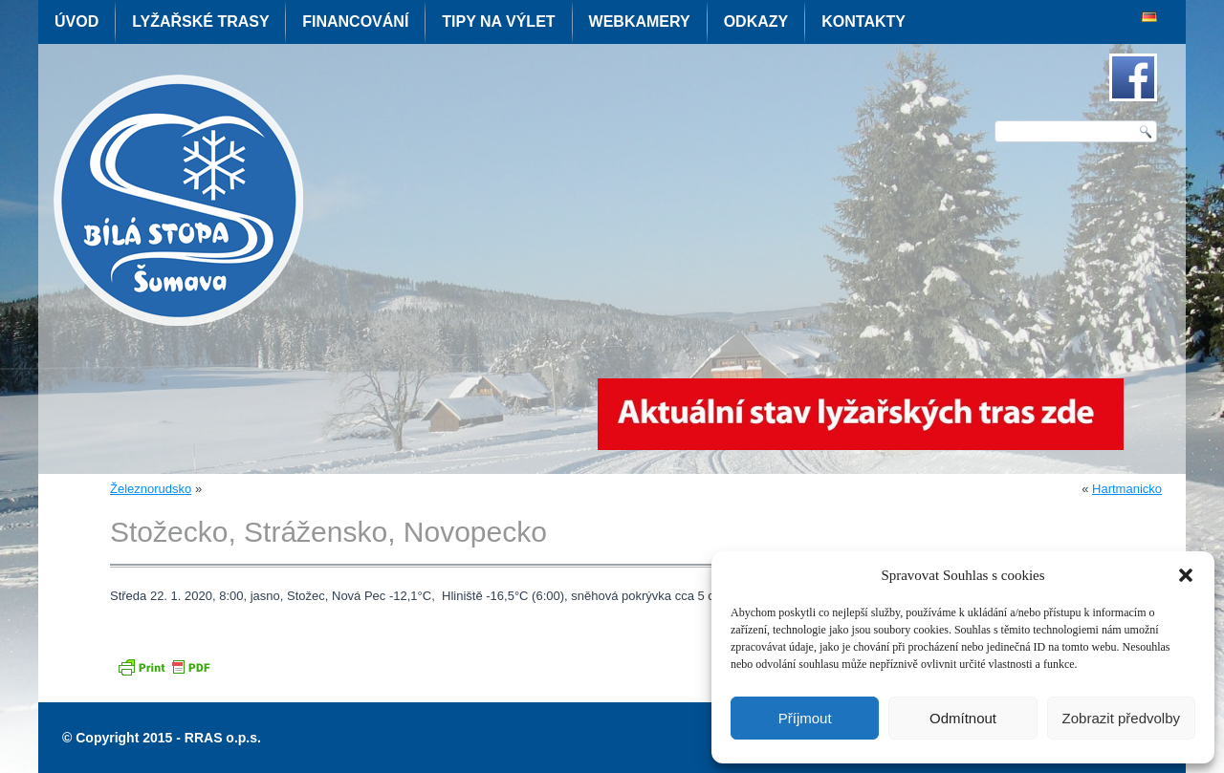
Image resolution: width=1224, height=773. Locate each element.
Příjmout (805, 718)
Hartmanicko (1127, 489)
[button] (1185, 575)
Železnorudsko (150, 489)
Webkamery (639, 21)
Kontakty (863, 21)
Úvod (76, 21)
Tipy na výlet (498, 21)
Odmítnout (962, 718)
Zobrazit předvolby (1121, 718)
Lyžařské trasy (200, 21)
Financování (355, 21)
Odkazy (756, 21)
